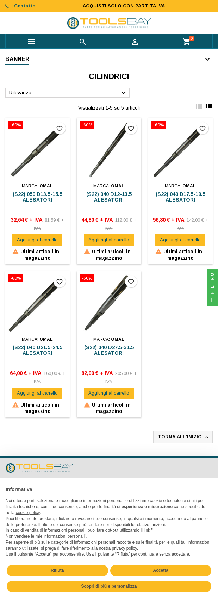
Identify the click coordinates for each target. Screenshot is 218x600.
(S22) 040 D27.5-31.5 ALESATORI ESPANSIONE (109, 353)
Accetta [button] (160, 570)
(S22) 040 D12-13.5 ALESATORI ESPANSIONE (109, 199)
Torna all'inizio (184, 437)
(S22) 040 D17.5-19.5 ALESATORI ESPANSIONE (180, 199)
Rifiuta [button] (57, 570)
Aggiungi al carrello (37, 239)
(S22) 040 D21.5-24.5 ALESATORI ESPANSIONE (37, 353)
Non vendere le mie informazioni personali (45, 536)
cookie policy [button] (28, 512)
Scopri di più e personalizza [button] (109, 586)
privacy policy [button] (124, 548)
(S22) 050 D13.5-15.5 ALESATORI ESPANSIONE (37, 199)
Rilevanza (68, 93)
